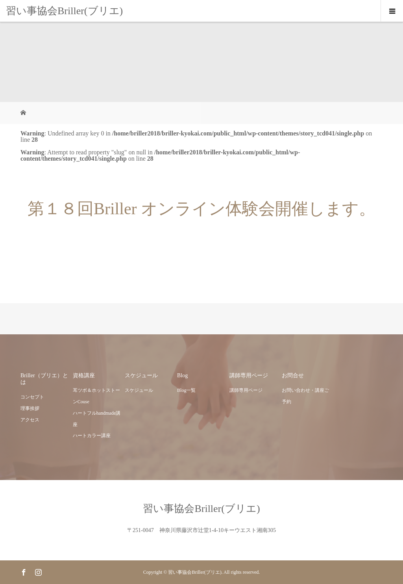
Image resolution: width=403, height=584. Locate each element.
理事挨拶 (29, 408)
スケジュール (139, 390)
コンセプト (32, 397)
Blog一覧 (186, 390)
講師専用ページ (246, 390)
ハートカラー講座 (92, 435)
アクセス (29, 420)
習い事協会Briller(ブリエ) (64, 11)
